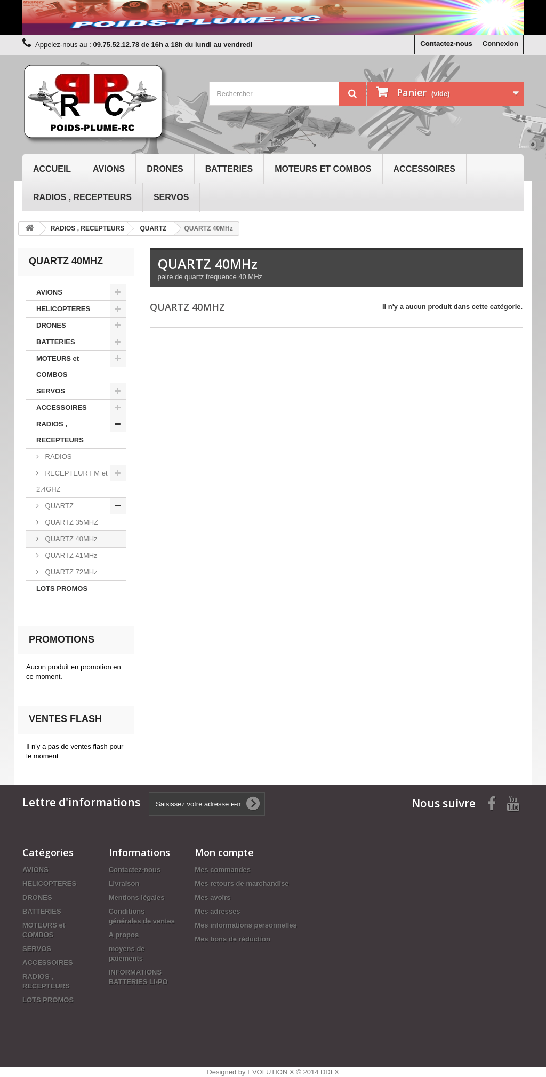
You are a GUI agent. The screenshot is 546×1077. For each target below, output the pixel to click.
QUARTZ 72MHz (70, 572)
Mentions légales (137, 897)
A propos (124, 935)
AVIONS (109, 168)
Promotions (61, 639)
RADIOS (57, 457)
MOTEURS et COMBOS (323, 168)
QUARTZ (58, 506)
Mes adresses (217, 911)
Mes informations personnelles (245, 925)
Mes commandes (223, 870)
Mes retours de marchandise (241, 884)
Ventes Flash (65, 719)
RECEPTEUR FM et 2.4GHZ (72, 481)
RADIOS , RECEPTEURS (82, 197)
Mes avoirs (212, 897)
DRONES (165, 168)
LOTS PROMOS (61, 588)
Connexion (500, 43)
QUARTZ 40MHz (70, 539)
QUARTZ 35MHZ (70, 522)
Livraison (124, 884)
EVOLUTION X (270, 1072)
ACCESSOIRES (424, 168)
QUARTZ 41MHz (70, 555)
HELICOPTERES (63, 309)
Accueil (52, 168)
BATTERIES (229, 168)
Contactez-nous (446, 43)
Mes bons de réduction (232, 939)
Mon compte (224, 852)
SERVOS (171, 197)
